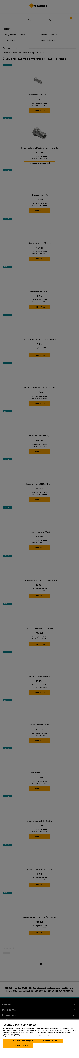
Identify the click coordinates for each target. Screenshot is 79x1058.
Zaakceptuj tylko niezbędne (20, 1041)
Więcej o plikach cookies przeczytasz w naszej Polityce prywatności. (28, 1036)
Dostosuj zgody (50, 1041)
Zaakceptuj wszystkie (18, 1046)
